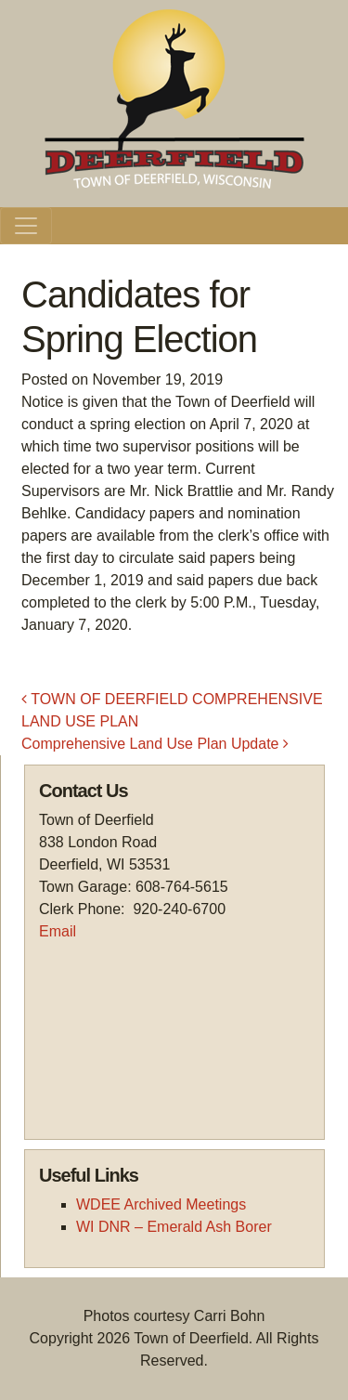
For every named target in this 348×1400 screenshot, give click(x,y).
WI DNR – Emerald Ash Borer (174, 1227)
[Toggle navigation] (26, 225)
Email (57, 931)
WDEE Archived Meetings (161, 1204)
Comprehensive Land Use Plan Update (155, 744)
